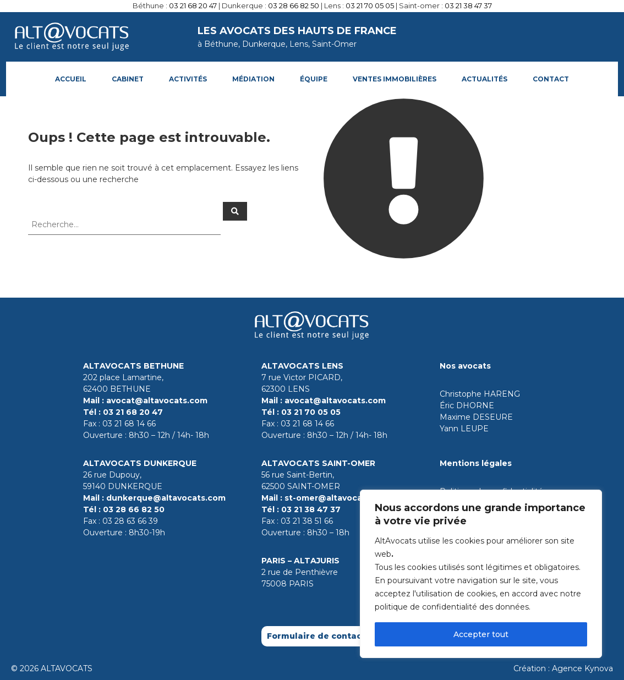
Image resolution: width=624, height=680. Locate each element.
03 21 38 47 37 (468, 5)
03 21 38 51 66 (307, 521)
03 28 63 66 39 (130, 521)
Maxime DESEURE (476, 417)
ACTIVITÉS (188, 79)
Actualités (484, 79)
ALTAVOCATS (66, 668)
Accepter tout (480, 634)
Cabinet (128, 79)
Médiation (253, 79)
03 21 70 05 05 (370, 5)
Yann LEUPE (464, 429)
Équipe (313, 79)
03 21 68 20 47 (193, 5)
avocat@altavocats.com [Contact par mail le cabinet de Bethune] (156, 400)
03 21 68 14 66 (129, 424)
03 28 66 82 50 (293, 5)
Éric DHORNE (467, 405)
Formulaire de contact (316, 636)
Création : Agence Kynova (563, 668)
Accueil (70, 79)
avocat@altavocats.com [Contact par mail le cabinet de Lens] (335, 400)
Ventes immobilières (394, 79)
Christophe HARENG (480, 394)
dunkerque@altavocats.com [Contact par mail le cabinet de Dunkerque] (166, 498)
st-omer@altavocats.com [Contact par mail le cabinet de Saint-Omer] (337, 498)
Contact (551, 79)
